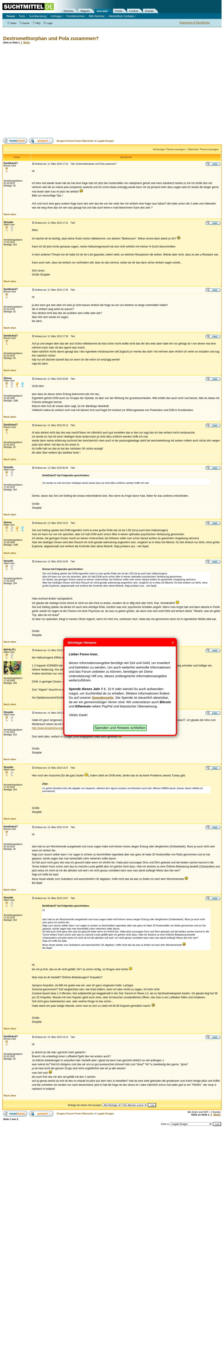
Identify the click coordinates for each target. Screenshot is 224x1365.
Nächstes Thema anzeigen (203, 149)
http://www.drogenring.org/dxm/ (50, 728)
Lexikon (133, 10)
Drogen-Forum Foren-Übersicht (75, 141)
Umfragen (56, 16)
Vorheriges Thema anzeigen (169, 149)
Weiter (26, 42)
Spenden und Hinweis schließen (120, 728)
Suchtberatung (37, 16)
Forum (118, 10)
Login (48, 23)
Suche (24, 23)
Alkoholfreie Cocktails (121, 16)
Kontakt (149, 10)
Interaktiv (102, 11)
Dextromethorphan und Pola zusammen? (51, 38)
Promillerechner (75, 16)
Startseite (69, 10)
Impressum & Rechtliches (194, 22)
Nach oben (10, 214)
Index (11, 23)
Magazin (85, 10)
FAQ (36, 23)
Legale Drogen (105, 141)
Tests (22, 16)
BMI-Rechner (97, 16)
